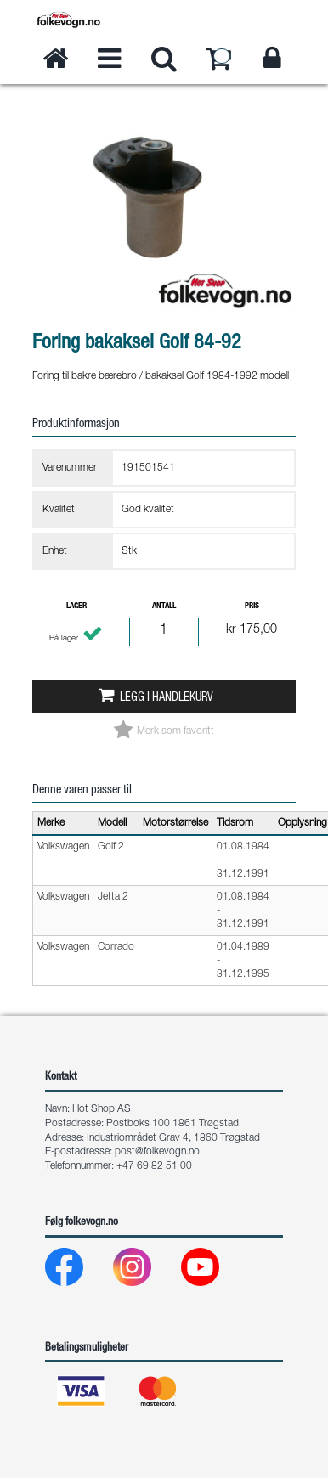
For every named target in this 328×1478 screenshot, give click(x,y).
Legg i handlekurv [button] (166, 698)
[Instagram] (145, 1271)
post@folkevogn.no (157, 1152)
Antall (164, 606)
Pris (252, 606)
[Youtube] (213, 1271)
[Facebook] (77, 1271)
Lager (76, 606)
